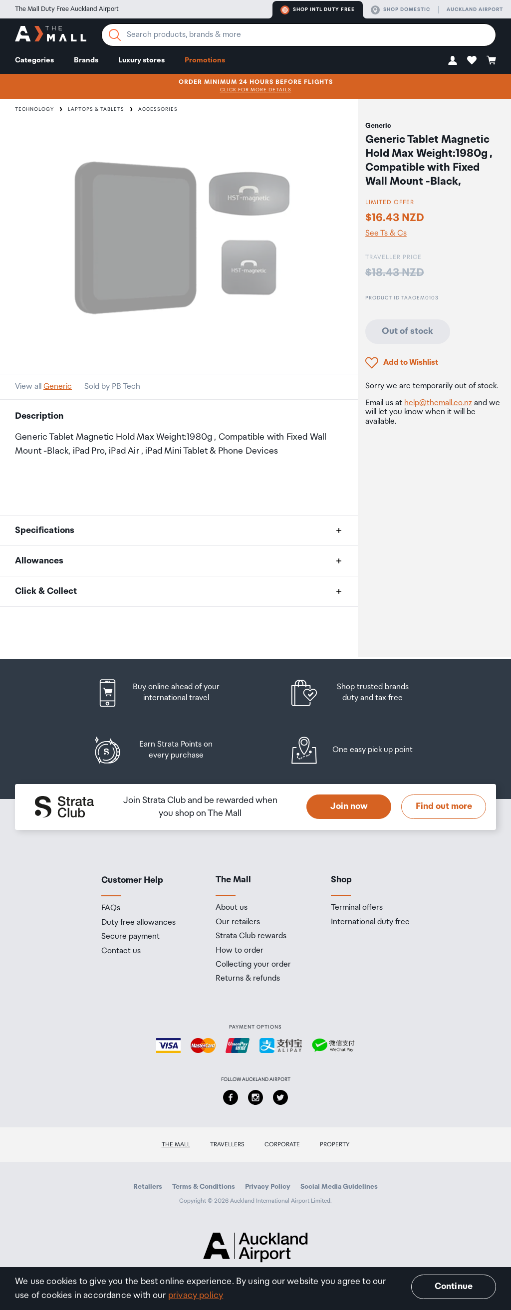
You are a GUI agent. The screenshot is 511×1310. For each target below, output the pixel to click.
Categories (34, 60)
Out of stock (407, 331)
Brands (86, 60)
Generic (57, 386)
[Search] (115, 34)
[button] (452, 60)
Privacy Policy (267, 1187)
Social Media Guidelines (339, 1187)
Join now (349, 806)
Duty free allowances (138, 922)
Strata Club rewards (251, 936)
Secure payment (130, 936)
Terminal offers (357, 907)
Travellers (227, 1144)
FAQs (110, 908)
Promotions (205, 60)
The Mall (176, 1144)
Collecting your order (253, 964)
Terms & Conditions (203, 1187)
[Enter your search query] (299, 35)
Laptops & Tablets (96, 109)
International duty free (370, 922)
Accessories (158, 109)
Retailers (147, 1187)
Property (335, 1144)
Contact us (121, 951)
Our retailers (238, 922)
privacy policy (196, 1296)
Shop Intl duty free (317, 9)
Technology (34, 109)
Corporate (282, 1144)
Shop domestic (400, 9)
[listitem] (167, 693)
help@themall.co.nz (438, 403)
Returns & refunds (248, 978)
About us (232, 907)
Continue (454, 1287)
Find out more (444, 806)
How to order (239, 950)
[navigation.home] (50, 35)
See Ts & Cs (386, 233)
